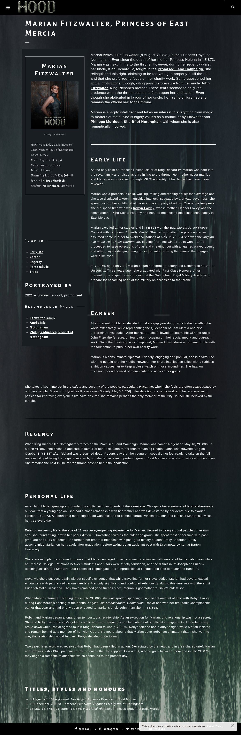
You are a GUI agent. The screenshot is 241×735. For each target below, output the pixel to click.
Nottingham (51, 185)
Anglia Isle (38, 322)
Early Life (36, 252)
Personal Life (39, 266)
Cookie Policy (215, 726)
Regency (36, 262)
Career (35, 257)
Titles (34, 271)
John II (68, 175)
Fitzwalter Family (42, 318)
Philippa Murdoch (53, 180)
